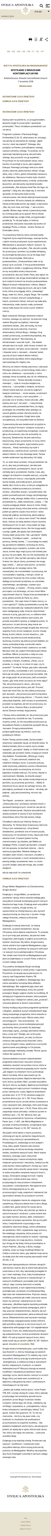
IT (33, 51)
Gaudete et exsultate (19, 1344)
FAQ (25, 1518)
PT (42, 51)
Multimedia (25, 86)
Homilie (5, 16)
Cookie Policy (25, 1525)
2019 (12, 16)
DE (13, 51)
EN (18, 51)
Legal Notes (25, 1522)
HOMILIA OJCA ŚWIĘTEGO (16, 101)
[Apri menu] (47, 6)
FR (29, 51)
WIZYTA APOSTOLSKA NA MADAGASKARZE (26, 65)
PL (38, 51)
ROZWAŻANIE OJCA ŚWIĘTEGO (18, 96)
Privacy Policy (25, 1529)
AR (8, 51)
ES (24, 51)
